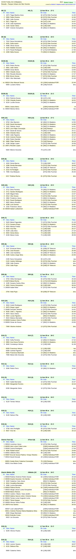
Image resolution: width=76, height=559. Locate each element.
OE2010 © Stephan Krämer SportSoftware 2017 (63, 4)
